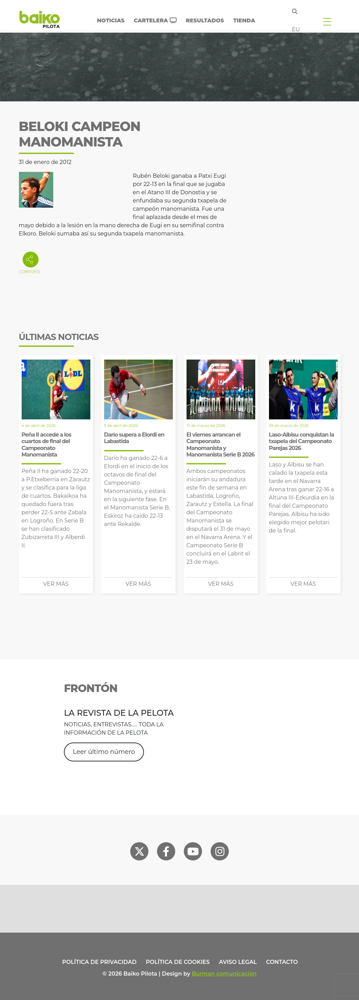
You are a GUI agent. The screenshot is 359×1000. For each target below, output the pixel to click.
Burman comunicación (224, 973)
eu (296, 29)
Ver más (56, 584)
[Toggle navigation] (327, 21)
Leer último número (104, 752)
